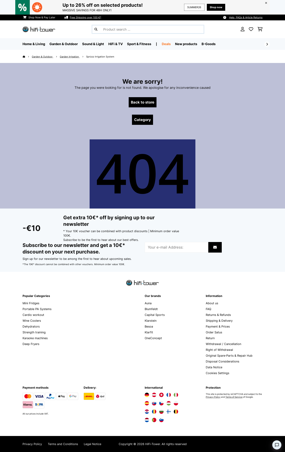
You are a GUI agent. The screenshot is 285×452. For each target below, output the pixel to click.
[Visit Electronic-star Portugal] (154, 420)
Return (210, 338)
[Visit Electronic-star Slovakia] (154, 403)
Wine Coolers (32, 320)
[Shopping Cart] (260, 29)
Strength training (34, 332)
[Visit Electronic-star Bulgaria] (161, 411)
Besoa (149, 326)
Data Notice (214, 367)
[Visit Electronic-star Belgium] (176, 411)
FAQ (208, 309)
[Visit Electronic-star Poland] (176, 403)
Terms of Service (233, 397)
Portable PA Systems (37, 309)
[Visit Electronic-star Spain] (147, 403)
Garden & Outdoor (42, 56)
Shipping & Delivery (219, 320)
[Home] (27, 56)
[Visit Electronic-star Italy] (176, 395)
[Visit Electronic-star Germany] (147, 395)
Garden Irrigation (70, 56)
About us (212, 303)
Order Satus (214, 332)
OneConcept (153, 338)
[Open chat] (276, 444)
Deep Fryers (31, 344)
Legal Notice (92, 444)
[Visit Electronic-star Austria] (154, 395)
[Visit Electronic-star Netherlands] (147, 420)
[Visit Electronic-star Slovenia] (161, 420)
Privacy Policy (213, 397)
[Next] (267, 44)
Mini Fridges (31, 303)
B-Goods (209, 44)
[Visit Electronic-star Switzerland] (161, 395)
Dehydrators (31, 326)
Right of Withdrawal (219, 350)
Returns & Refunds (218, 315)
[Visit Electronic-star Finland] (168, 411)
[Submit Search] (96, 29)
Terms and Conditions (63, 444)
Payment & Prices (218, 326)
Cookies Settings (217, 373)
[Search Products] (148, 29)
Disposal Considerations (222, 361)
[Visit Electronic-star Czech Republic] (161, 403)
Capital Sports (155, 315)
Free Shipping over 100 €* (85, 17)
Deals (166, 44)
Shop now (216, 7)
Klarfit (149, 332)
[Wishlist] (251, 29)
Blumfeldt (151, 309)
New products (186, 44)
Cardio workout (33, 315)
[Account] (242, 29)
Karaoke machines (35, 338)
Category (142, 120)
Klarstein (150, 320)
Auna (148, 303)
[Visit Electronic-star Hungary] (168, 403)
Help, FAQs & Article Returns (245, 17)
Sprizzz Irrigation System (100, 56)
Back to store (142, 102)
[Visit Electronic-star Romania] (154, 411)
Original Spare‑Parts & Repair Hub (229, 355)
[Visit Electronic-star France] (168, 395)
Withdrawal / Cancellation (223, 344)
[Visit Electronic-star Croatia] (147, 411)
